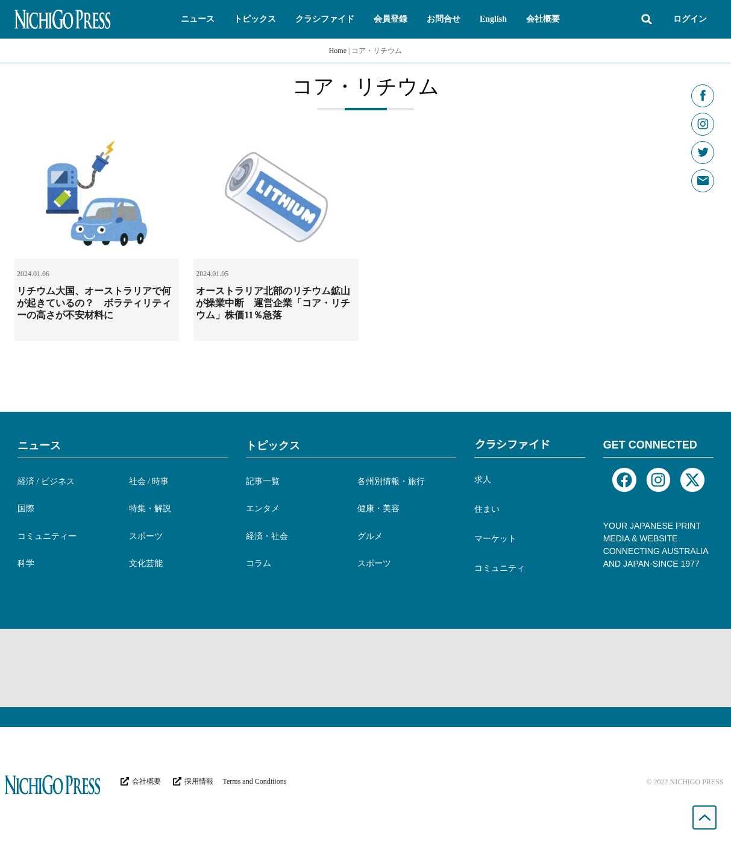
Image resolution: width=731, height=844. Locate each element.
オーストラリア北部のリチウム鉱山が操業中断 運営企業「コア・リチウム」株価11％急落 (273, 303)
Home (338, 50)
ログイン (690, 19)
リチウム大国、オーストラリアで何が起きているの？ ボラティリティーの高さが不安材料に (94, 303)
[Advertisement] (365, 668)
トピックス (273, 445)
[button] (197, 19)
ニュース (39, 445)
